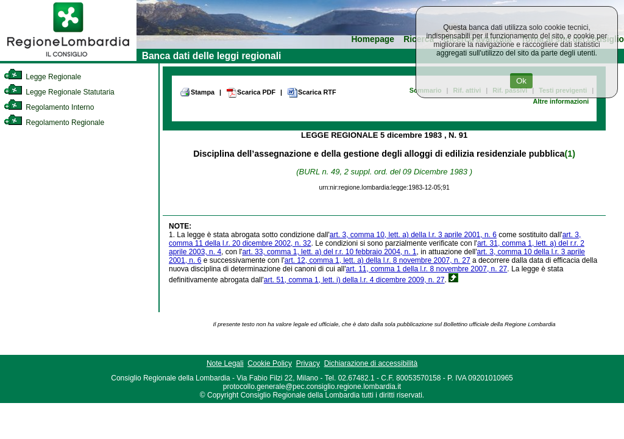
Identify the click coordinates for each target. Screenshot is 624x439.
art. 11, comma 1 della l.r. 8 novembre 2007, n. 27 (426, 269)
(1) (570, 154)
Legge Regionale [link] (42, 77)
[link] (68, 58)
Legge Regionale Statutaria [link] (59, 92)
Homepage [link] (372, 39)
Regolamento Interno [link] (49, 107)
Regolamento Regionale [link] (54, 122)
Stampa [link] (197, 92)
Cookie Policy (269, 363)
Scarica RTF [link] (311, 93)
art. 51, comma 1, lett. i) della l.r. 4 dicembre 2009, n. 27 (354, 280)
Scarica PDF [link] (250, 93)
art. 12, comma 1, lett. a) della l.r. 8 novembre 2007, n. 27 (377, 260)
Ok (521, 80)
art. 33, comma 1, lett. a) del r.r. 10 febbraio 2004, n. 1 (329, 252)
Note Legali (225, 363)
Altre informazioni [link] (561, 101)
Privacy (308, 363)
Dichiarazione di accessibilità (370, 363)
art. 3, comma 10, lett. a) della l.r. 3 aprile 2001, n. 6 (413, 234)
